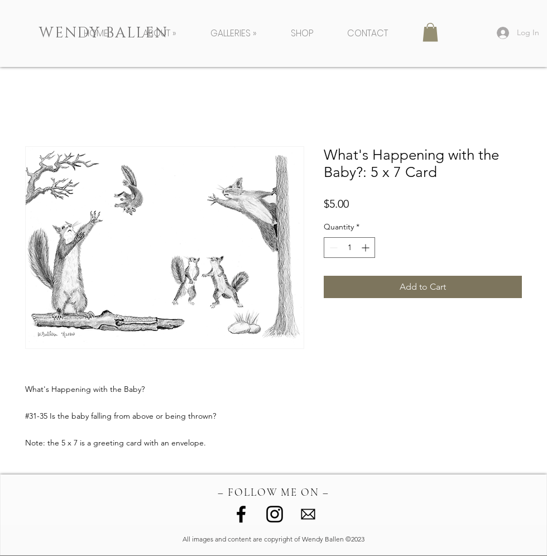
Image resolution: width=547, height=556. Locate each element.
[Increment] (366, 247)
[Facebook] (241, 514)
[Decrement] (332, 247)
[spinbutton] (349, 247)
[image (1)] (308, 514)
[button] (168, 33)
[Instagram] (274, 514)
